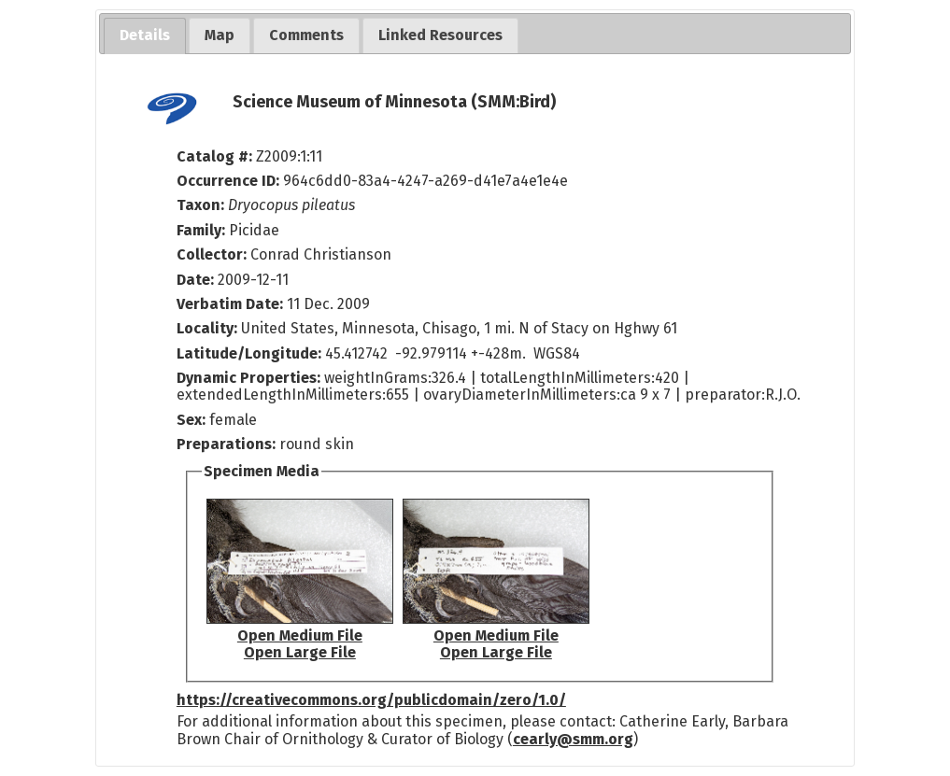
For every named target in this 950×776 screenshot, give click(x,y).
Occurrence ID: (230, 181)
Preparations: (226, 444)
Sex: (191, 420)
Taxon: (200, 205)
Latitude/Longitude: (249, 353)
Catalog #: (216, 156)
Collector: (213, 254)
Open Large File (300, 652)
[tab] (145, 36)
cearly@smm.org (573, 739)
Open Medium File (299, 635)
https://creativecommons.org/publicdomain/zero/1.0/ (371, 700)
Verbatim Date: (230, 304)
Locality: (207, 328)
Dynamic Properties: (250, 378)
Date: (195, 280)
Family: (201, 230)
